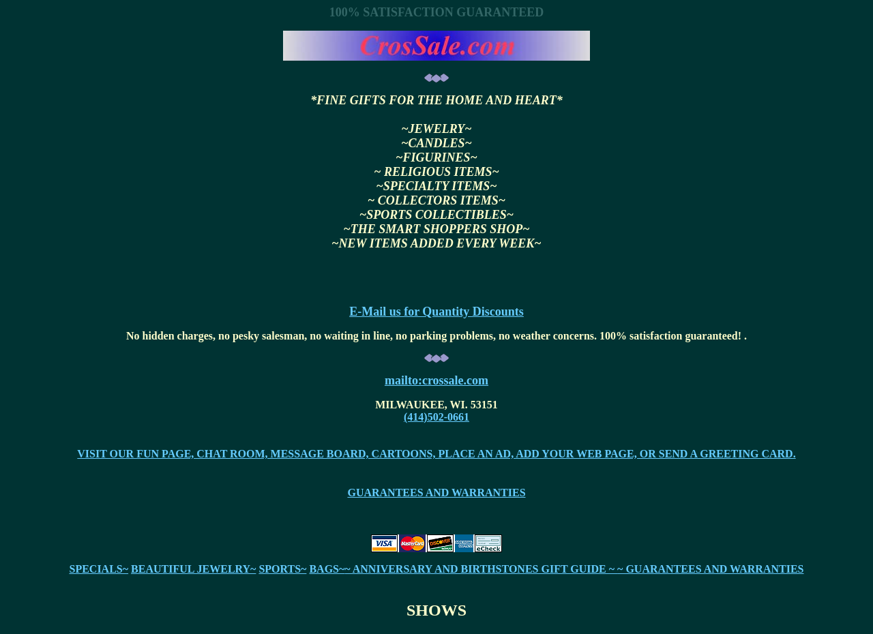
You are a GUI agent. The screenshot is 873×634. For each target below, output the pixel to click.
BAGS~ (326, 569)
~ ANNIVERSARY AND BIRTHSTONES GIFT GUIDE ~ (480, 569)
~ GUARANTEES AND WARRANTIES (710, 569)
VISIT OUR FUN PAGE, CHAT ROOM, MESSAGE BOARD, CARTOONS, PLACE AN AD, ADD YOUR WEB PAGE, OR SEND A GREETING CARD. (436, 453)
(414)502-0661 (436, 417)
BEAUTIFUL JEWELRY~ (193, 569)
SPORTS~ (282, 569)
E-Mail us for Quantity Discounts (436, 311)
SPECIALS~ (98, 569)
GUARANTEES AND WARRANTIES (436, 492)
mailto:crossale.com (436, 380)
